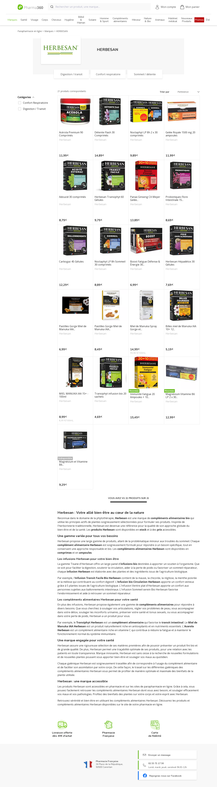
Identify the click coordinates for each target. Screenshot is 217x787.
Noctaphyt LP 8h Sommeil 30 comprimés (110, 263)
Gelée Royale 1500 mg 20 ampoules (180, 134)
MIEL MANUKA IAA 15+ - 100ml (73, 395)
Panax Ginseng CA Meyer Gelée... (145, 198)
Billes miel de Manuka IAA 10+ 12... (181, 328)
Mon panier (190, 7)
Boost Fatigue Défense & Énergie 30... (145, 263)
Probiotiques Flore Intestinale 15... (177, 198)
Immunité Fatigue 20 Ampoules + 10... (142, 396)
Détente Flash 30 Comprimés (105, 134)
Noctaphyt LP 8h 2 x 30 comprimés (144, 134)
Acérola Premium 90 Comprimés (71, 134)
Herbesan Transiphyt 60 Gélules (109, 198)
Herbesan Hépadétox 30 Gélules (180, 263)
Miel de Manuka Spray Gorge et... (143, 328)
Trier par (164, 91)
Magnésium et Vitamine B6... (73, 463)
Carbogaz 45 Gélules (71, 261)
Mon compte (168, 7)
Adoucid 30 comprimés (72, 197)
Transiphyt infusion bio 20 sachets (110, 395)
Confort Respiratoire (35, 103)
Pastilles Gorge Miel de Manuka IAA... (72, 328)
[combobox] (99, 6)
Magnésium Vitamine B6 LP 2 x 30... (180, 396)
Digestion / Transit (34, 109)
